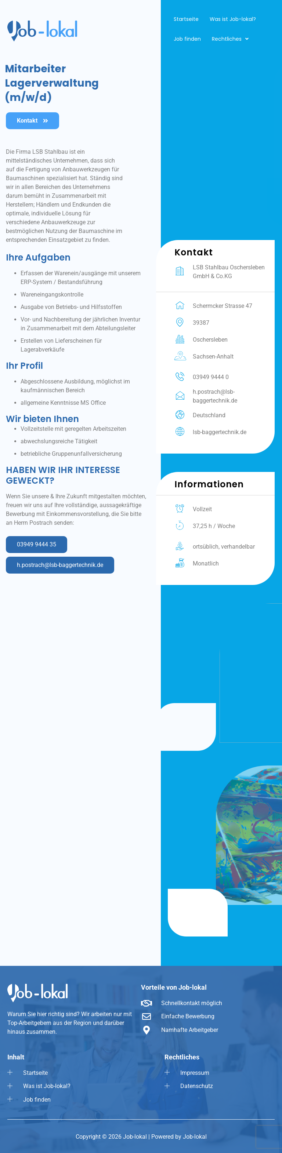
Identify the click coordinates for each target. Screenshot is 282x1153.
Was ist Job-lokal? (233, 19)
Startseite (186, 19)
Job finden (187, 39)
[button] (230, 39)
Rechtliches (230, 39)
